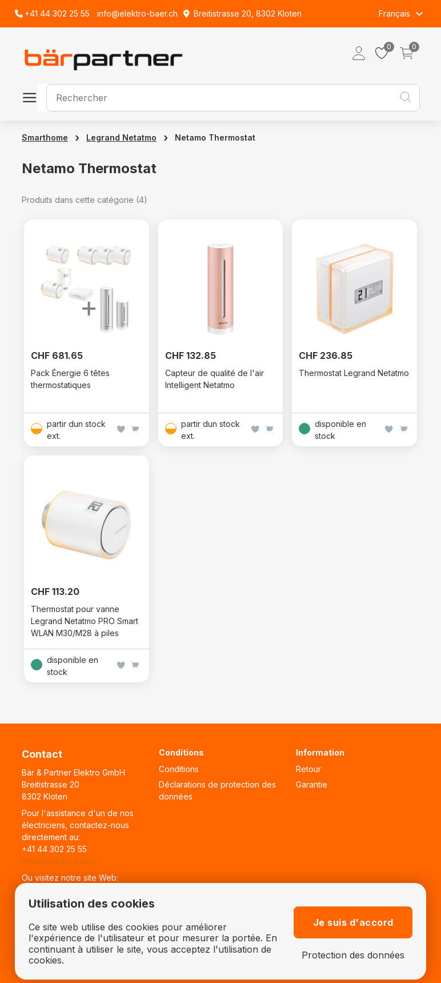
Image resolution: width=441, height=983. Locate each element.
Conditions (179, 769)
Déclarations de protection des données (217, 790)
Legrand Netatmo (121, 137)
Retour (308, 769)
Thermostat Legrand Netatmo (354, 373)
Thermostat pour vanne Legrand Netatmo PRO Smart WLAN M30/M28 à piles (84, 621)
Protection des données (353, 955)
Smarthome (45, 137)
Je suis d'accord (353, 922)
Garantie (311, 784)
